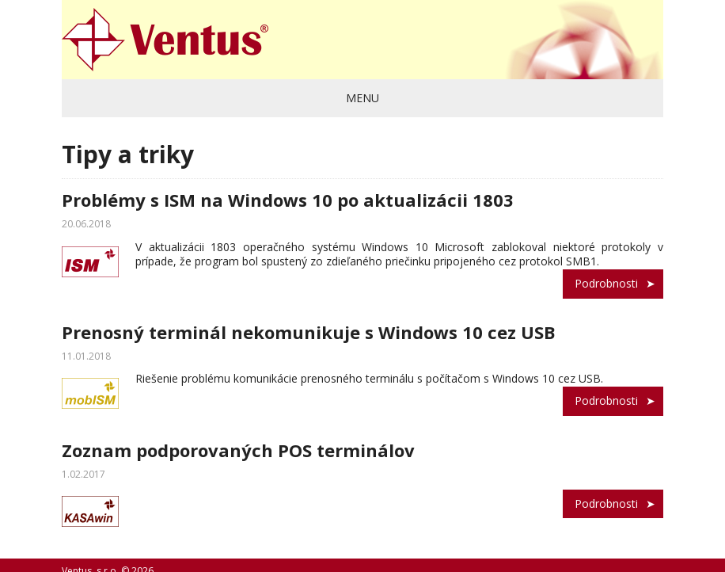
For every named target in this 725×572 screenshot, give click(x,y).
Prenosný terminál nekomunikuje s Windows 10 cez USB (309, 332)
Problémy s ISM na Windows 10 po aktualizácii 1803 (288, 200)
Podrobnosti (606, 283)
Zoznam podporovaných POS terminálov (238, 450)
